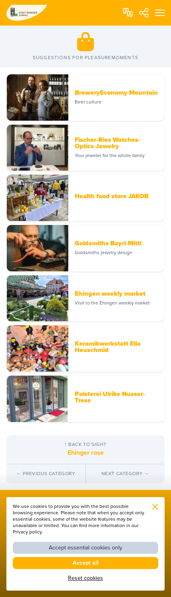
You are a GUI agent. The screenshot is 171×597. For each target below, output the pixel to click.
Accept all (86, 562)
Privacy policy (27, 532)
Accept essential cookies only (85, 547)
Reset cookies (85, 578)
